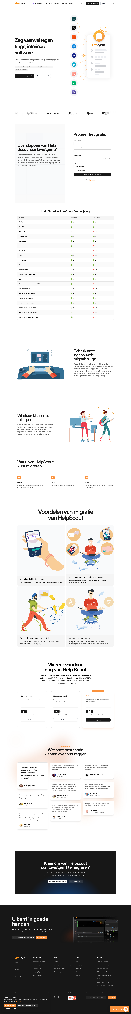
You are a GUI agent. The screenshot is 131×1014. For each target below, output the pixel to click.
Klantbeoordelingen (59, 968)
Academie (78, 968)
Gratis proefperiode (92, 3)
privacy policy (19, 1001)
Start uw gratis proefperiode (57, 881)
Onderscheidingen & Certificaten (63, 965)
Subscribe (112, 997)
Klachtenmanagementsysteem (105, 978)
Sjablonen (78, 972)
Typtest (78, 975)
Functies (17, 969)
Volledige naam (78, 140)
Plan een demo (41, 937)
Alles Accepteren (10, 1005)
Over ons (56, 961)
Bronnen (57, 3)
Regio (75, 163)
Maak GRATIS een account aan (92, 174)
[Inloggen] (108, 3)
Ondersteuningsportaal (39, 961)
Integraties (18, 973)
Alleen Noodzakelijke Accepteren (27, 1005)
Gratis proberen (32, 720)
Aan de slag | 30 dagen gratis (24, 76)
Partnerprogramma (59, 972)
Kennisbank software (102, 961)
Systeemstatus (37, 968)
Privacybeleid (92, 180)
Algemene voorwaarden (100, 179)
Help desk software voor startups (106, 985)
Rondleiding (18, 976)
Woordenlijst (79, 965)
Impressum (57, 975)
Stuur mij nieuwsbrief (81, 170)
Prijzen (16, 966)
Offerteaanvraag (37, 975)
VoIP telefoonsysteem (103, 968)
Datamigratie (36, 965)
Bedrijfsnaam (77, 155)
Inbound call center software (105, 975)
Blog (77, 961)
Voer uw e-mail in (78, 148)
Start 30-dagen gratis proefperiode (23, 937)
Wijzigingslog (36, 972)
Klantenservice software (103, 965)
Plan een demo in (43, 76)
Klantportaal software (103, 982)
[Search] (82, 3)
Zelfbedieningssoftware (103, 972)
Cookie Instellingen (10, 1008)
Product (48, 3)
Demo (103, 3)
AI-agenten (38, 3)
